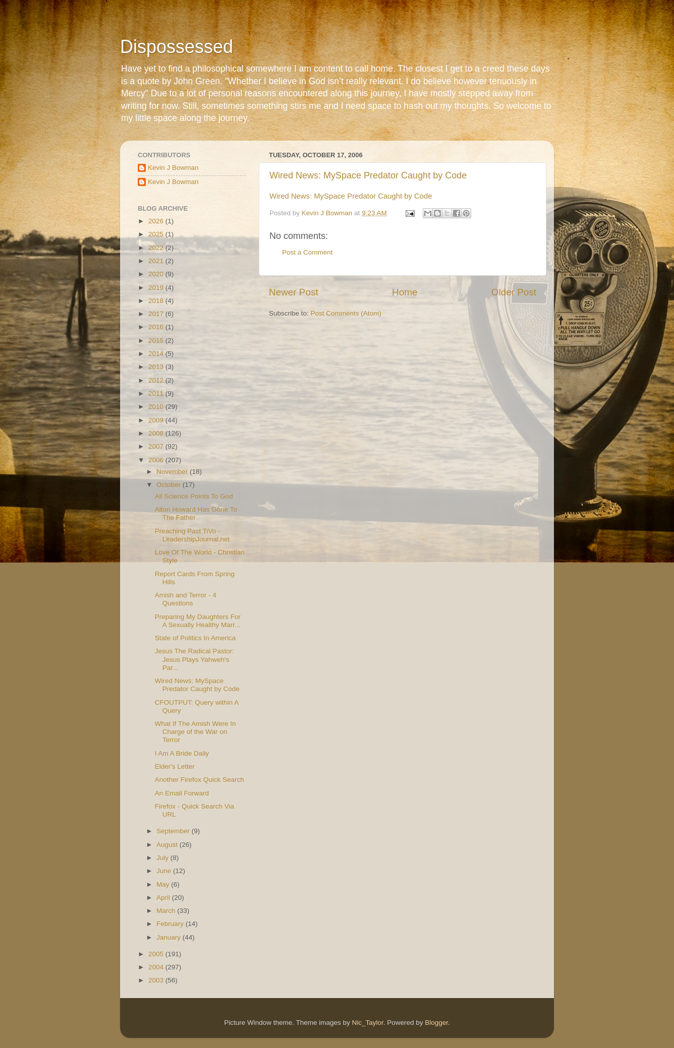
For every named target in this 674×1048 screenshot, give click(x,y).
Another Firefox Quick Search (199, 779)
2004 (156, 967)
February (171, 924)
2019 (156, 287)
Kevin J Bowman (173, 167)
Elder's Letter (175, 766)
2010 (156, 406)
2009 (156, 420)
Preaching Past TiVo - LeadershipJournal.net (192, 535)
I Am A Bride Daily (182, 753)
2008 (156, 433)
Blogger (436, 1022)
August (168, 844)
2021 (156, 261)
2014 (156, 353)
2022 (156, 248)
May (163, 884)
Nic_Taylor (367, 1022)
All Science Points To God (194, 496)
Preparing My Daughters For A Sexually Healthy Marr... (198, 621)
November (173, 471)
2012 (156, 380)
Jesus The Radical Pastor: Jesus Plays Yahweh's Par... (194, 659)
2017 (156, 314)
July (163, 857)
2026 (156, 221)
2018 (156, 300)
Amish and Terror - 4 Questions (185, 599)
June (164, 871)
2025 (156, 234)
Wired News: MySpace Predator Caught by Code (368, 175)
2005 (156, 954)
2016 (156, 327)
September (174, 831)
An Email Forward (182, 793)
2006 (156, 460)
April (164, 897)
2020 (156, 274)
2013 (156, 367)
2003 (156, 980)
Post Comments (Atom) (346, 313)
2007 (156, 446)
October (169, 484)
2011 (156, 393)
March (166, 910)
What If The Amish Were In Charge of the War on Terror (195, 732)
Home (404, 292)
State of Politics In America (195, 638)
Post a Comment (307, 252)
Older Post (513, 292)
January (169, 937)
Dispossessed (176, 46)
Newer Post (293, 292)
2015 (156, 340)
